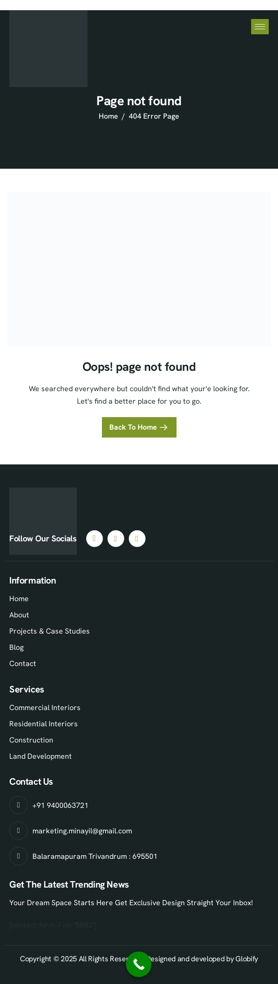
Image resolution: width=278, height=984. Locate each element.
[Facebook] (94, 538)
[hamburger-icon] (260, 26)
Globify (246, 959)
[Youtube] (137, 538)
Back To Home (133, 427)
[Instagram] (115, 538)
